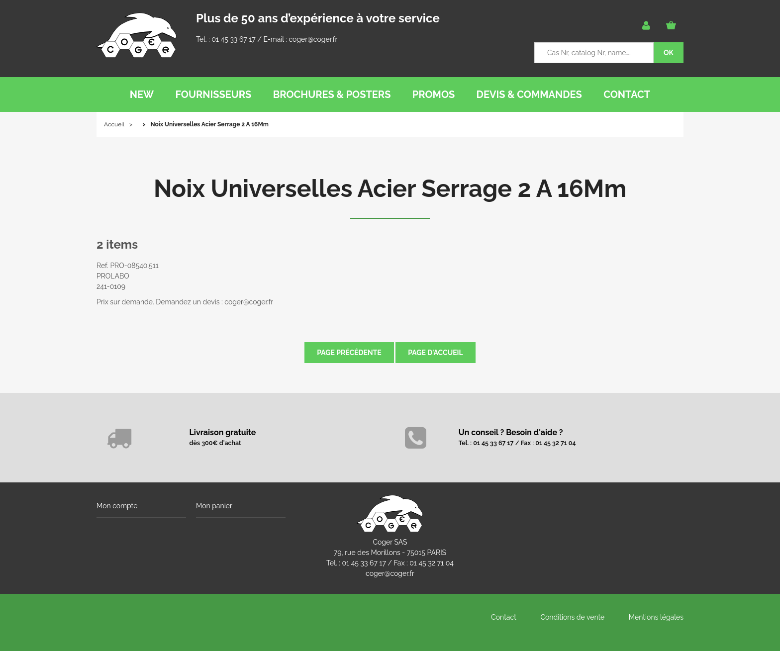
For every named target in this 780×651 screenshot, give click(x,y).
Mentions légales (656, 617)
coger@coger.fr (313, 39)
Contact (503, 617)
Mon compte (117, 506)
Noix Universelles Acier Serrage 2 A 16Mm (390, 188)
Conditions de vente (572, 617)
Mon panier (214, 506)
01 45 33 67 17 (233, 39)
